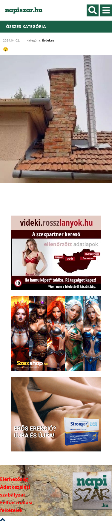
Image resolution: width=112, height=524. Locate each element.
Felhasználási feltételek (16, 506)
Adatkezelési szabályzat (15, 491)
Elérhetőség (14, 479)
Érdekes (48, 40)
